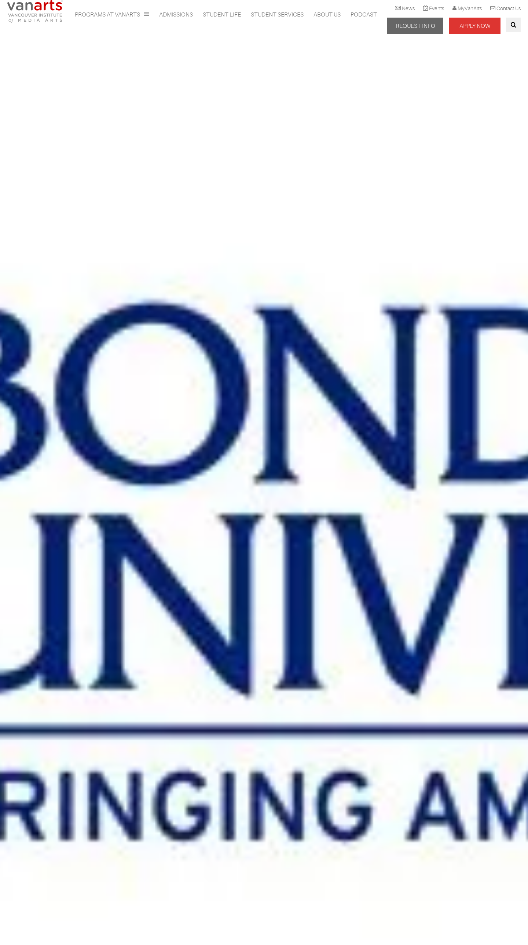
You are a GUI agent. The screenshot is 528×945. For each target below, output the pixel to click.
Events (436, 8)
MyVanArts (470, 8)
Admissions (176, 14)
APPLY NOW (474, 26)
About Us (327, 14)
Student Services (277, 14)
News (408, 8)
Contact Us (508, 8)
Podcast (364, 14)
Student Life (222, 14)
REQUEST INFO (415, 26)
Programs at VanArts (108, 14)
